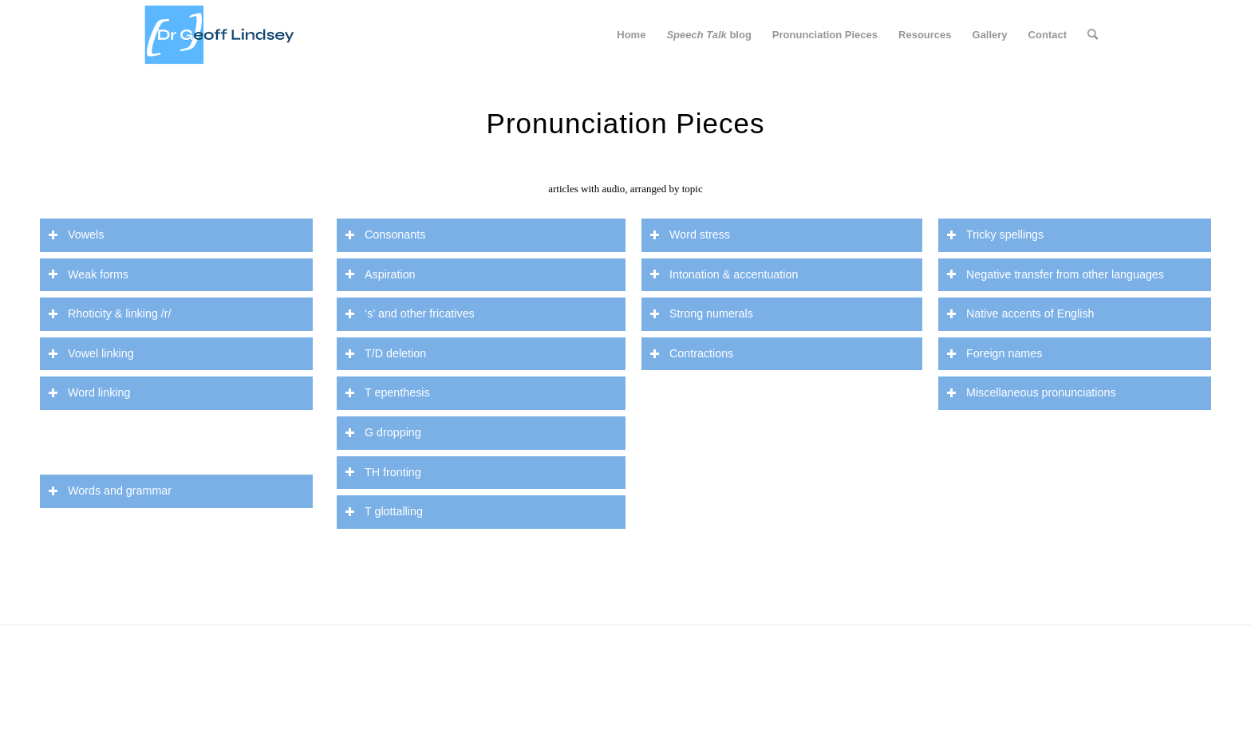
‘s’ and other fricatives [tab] (410, 314)
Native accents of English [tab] (1020, 314)
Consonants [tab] (385, 235)
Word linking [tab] (89, 393)
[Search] (1092, 35)
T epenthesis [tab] (387, 393)
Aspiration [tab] (380, 275)
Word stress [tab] (689, 235)
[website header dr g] (219, 35)
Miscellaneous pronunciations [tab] (1031, 393)
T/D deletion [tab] (385, 354)
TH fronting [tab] (383, 472)
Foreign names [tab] (994, 354)
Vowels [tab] (76, 235)
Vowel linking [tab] (91, 354)
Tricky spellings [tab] (995, 235)
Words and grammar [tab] (110, 491)
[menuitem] (631, 35)
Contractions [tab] (691, 354)
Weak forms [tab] (88, 275)
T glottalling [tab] (384, 511)
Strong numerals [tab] (701, 314)
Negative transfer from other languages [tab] (1055, 275)
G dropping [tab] (383, 433)
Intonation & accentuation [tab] (723, 275)
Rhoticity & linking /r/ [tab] (110, 314)
